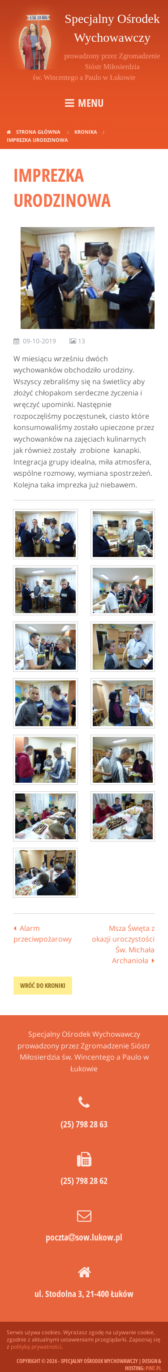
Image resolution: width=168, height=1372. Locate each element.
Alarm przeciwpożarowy (42, 933)
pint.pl (153, 1368)
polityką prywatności (36, 1346)
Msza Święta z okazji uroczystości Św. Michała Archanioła (123, 944)
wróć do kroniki (42, 985)
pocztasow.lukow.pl (84, 1237)
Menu (90, 102)
